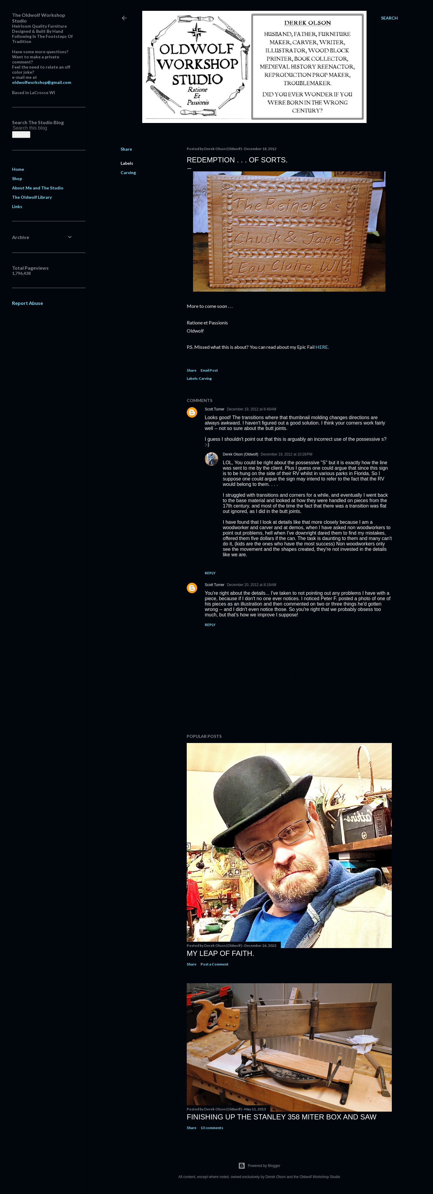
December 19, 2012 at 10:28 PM (286, 454)
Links (17, 206)
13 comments (212, 1127)
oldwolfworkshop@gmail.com (41, 82)
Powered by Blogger (259, 1165)
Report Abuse (27, 303)
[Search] (389, 18)
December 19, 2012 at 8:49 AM (251, 409)
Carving (128, 172)
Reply (210, 573)
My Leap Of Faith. (220, 953)
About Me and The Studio (37, 187)
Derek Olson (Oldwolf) (240, 454)
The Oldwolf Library (32, 197)
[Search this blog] (35, 128)
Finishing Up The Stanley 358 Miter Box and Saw (281, 1117)
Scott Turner (214, 409)
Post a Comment (215, 964)
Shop (17, 178)
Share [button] (126, 149)
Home (18, 169)
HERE (321, 347)
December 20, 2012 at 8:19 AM (251, 585)
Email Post (209, 370)
